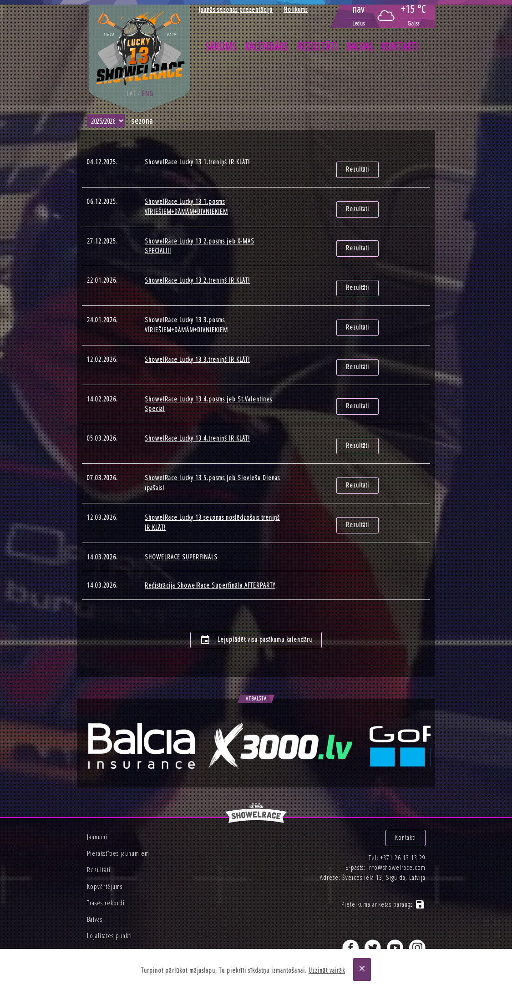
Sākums (221, 46)
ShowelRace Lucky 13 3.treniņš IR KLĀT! (197, 347)
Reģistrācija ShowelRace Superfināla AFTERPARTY (210, 561)
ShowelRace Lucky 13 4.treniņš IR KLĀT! (197, 420)
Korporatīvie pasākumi (116, 923)
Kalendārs (267, 46)
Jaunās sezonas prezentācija (236, 9)
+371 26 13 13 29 (403, 825)
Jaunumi (97, 808)
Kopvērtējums (104, 857)
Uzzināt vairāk (327, 970)
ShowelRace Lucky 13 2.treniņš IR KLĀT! (197, 273)
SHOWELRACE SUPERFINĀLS (181, 532)
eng (147, 93)
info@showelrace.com (396, 834)
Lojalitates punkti (109, 907)
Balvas (360, 46)
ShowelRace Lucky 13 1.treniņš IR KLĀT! (197, 161)
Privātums (99, 940)
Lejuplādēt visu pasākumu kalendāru (256, 611)
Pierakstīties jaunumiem (118, 825)
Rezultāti (317, 46)
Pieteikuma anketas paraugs (383, 871)
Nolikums (296, 9)
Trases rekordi (106, 874)
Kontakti (400, 46)
